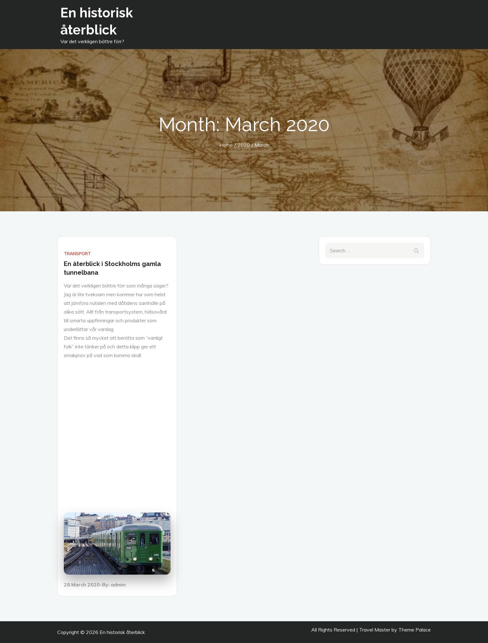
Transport (77, 253)
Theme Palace (414, 630)
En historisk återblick (122, 632)
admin (118, 584)
